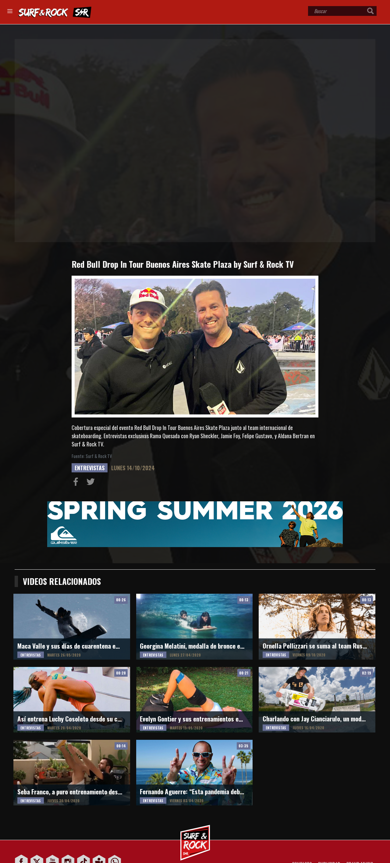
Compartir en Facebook (77, 483)
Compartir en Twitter (92, 483)
